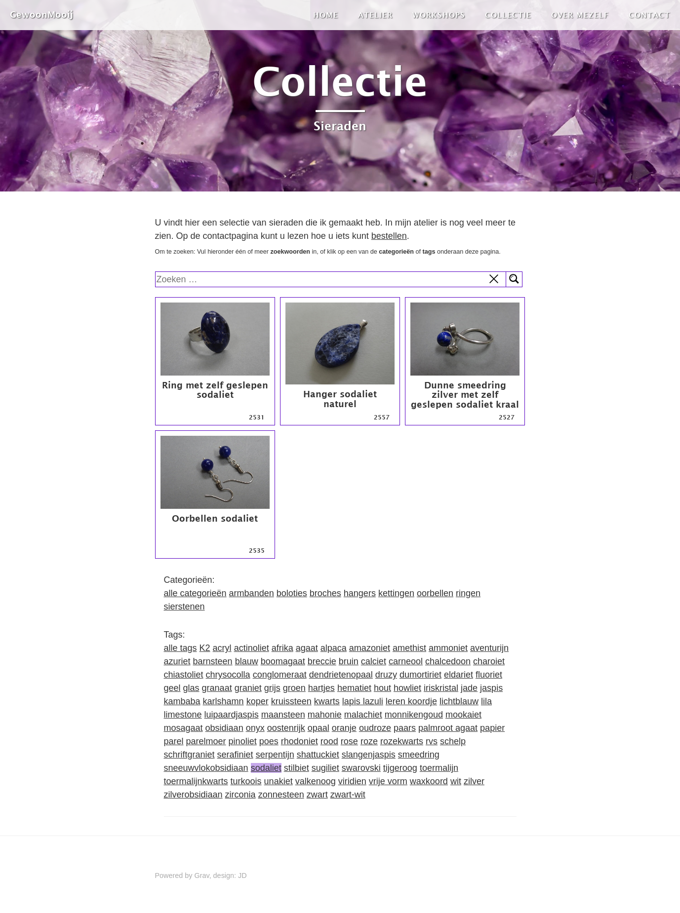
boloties (292, 593)
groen (294, 688)
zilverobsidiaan (193, 794)
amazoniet (369, 648)
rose (349, 741)
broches (325, 593)
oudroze (375, 728)
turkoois (246, 781)
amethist (409, 648)
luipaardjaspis (231, 715)
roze (369, 741)
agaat (307, 648)
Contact (649, 14)
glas (191, 688)
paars (405, 728)
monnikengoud (414, 715)
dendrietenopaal (341, 675)
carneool (406, 661)
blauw (246, 661)
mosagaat (183, 728)
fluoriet (489, 675)
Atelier (375, 14)
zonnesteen (281, 794)
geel (172, 688)
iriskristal (441, 688)
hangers (360, 593)
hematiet (354, 688)
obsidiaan (224, 728)
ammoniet (448, 648)
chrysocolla (228, 675)
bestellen (389, 236)
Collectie (508, 14)
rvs (432, 741)
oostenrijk (286, 728)
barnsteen (213, 661)
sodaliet (266, 768)
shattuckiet (318, 755)
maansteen (283, 715)
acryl (222, 648)
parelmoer (206, 741)
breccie (322, 661)
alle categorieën (195, 593)
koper (257, 701)
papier (492, 728)
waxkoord (429, 781)
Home (325, 14)
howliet (407, 688)
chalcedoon (448, 661)
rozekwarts (401, 741)
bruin (349, 661)
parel (174, 741)
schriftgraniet (189, 755)
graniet (248, 688)
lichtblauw (459, 701)
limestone (183, 715)
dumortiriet (420, 675)
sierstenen (184, 606)
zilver (474, 781)
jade (469, 688)
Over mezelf (580, 14)
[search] (331, 279)
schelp (453, 741)
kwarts (327, 701)
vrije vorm (388, 781)
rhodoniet (299, 741)
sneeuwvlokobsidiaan (206, 768)
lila (486, 701)
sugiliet (325, 768)
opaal (318, 728)
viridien (352, 781)
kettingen (396, 593)
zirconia (240, 794)
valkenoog (315, 781)
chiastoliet (183, 675)
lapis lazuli (362, 701)
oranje (344, 728)
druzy (386, 675)
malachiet (363, 715)
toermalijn (439, 768)
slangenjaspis (369, 755)
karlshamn (223, 701)
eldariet (458, 675)
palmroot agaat (448, 728)
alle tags (180, 648)
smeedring (419, 755)
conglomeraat (280, 675)
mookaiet (463, 715)
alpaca (333, 648)
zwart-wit (347, 794)
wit (455, 781)
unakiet (278, 781)
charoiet (489, 661)
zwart (317, 794)
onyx (255, 728)
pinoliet (243, 741)
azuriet (177, 661)
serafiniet (235, 755)
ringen (468, 593)
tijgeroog (400, 768)
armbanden (251, 593)
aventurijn (489, 648)
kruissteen (291, 701)
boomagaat (283, 661)
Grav (202, 875)
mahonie (325, 715)
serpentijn (275, 755)
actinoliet (251, 648)
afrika (282, 648)
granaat (217, 688)
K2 (205, 648)
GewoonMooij (41, 14)
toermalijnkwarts (196, 781)
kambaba (182, 701)
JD (242, 875)
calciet (373, 661)
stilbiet (296, 768)
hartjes (321, 688)
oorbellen (435, 593)
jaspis (491, 688)
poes (269, 741)
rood (329, 741)
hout (382, 688)
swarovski (361, 768)
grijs (272, 688)
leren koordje (411, 701)
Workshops (438, 14)
